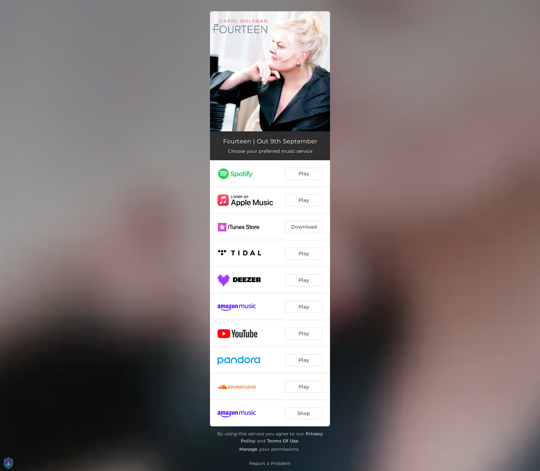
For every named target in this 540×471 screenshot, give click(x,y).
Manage (248, 449)
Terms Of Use (282, 441)
